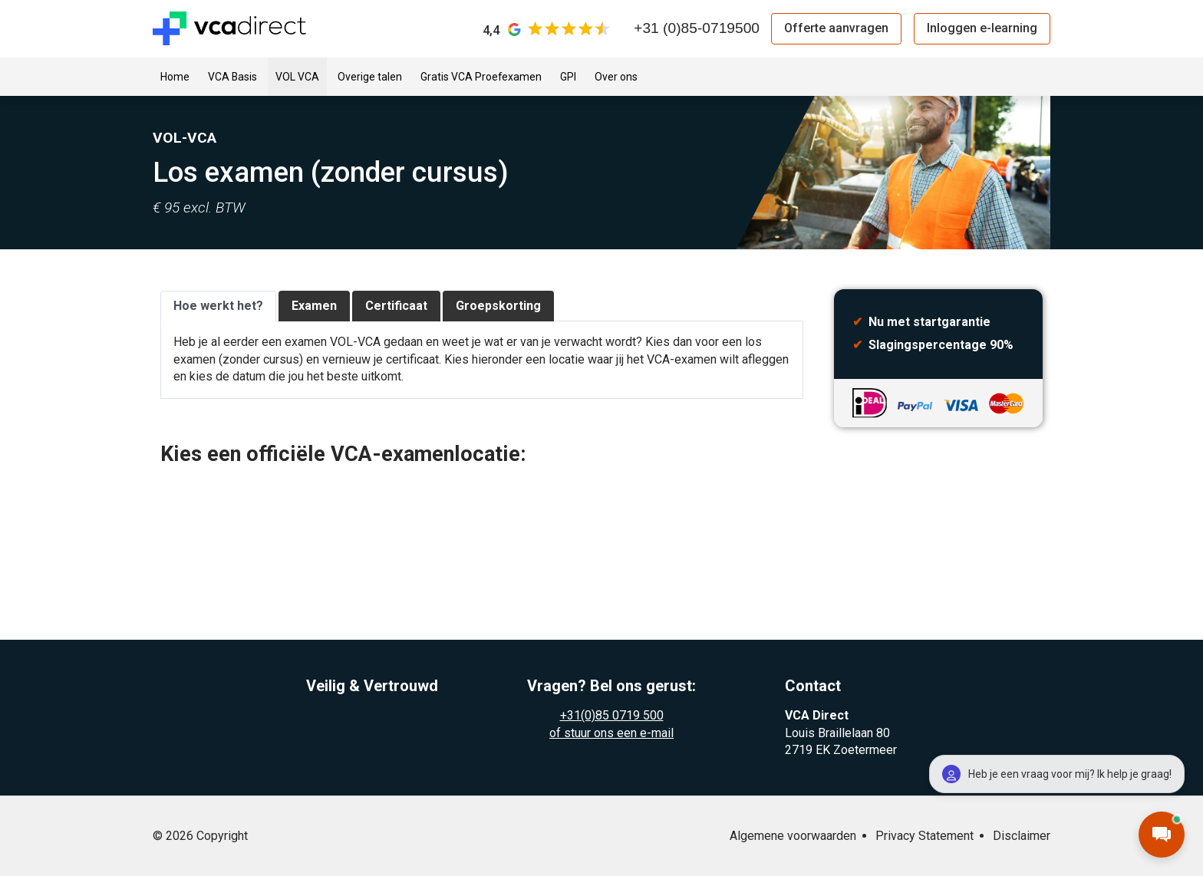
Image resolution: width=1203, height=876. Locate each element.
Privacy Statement (924, 835)
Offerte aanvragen (836, 28)
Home (175, 77)
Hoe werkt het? (218, 305)
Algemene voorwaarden (793, 835)
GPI (568, 77)
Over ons (616, 77)
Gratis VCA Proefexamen (481, 77)
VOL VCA (297, 77)
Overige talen (370, 77)
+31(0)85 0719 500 (612, 715)
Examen (314, 305)
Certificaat (396, 305)
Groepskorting (498, 305)
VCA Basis (232, 77)
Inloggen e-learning (982, 28)
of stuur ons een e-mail (611, 733)
